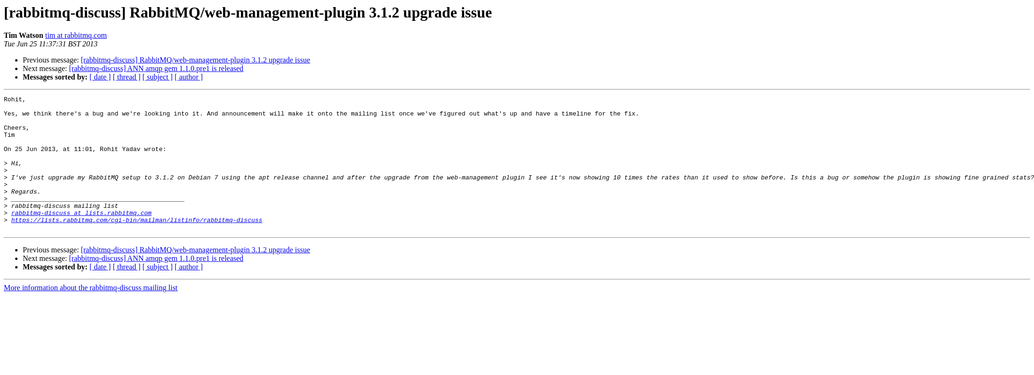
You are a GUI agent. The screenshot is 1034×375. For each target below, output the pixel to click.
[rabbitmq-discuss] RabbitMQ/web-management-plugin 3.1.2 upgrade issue (195, 60)
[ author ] (189, 77)
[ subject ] (158, 77)
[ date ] (100, 77)
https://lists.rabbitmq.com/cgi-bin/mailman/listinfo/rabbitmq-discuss (136, 245)
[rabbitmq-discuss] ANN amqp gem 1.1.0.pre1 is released (156, 68)
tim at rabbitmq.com (76, 35)
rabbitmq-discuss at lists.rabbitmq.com (81, 236)
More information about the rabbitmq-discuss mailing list (91, 315)
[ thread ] (127, 77)
